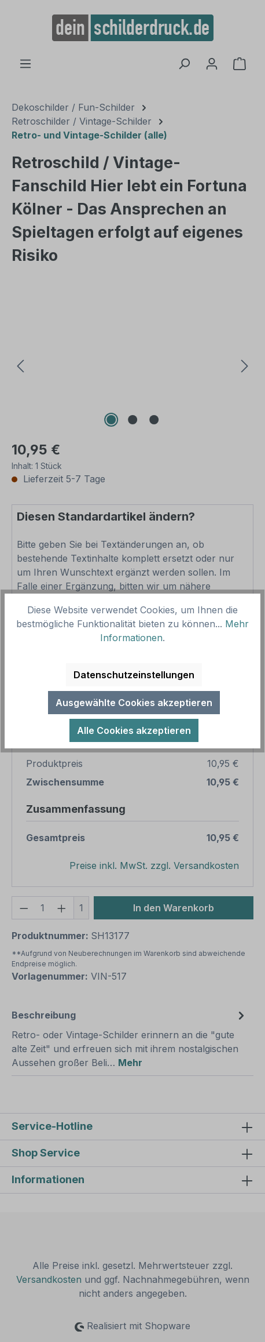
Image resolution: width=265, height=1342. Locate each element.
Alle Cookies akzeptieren (134, 730)
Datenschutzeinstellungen (133, 675)
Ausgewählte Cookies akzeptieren (134, 702)
